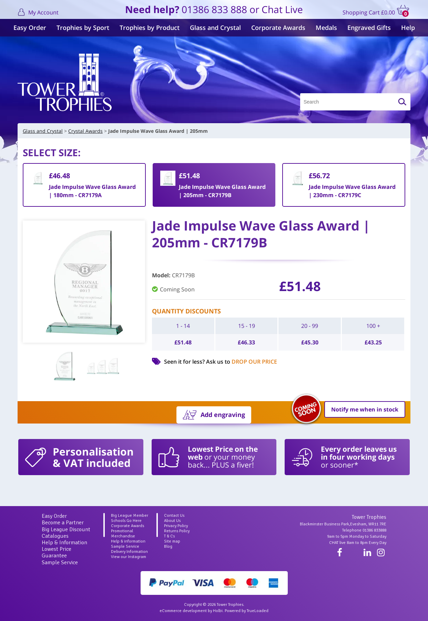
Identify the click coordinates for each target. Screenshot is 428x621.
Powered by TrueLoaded (246, 610)
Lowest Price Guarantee (56, 552)
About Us (172, 520)
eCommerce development (183, 610)
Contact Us (174, 515)
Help (408, 27)
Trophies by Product (150, 27)
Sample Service (60, 562)
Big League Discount (66, 529)
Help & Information (64, 542)
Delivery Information (129, 551)
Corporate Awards (278, 27)
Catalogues (55, 536)
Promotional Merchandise (123, 533)
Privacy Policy (176, 525)
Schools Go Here (126, 520)
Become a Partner (63, 522)
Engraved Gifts (369, 27)
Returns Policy (177, 531)
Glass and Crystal (215, 27)
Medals (326, 27)
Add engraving (223, 414)
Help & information (128, 541)
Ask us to (241, 361)
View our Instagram (128, 556)
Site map (172, 541)
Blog (168, 546)
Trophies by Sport (83, 27)
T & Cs (169, 536)
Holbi (218, 610)
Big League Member (129, 515)
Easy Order (29, 27)
